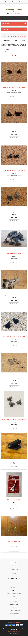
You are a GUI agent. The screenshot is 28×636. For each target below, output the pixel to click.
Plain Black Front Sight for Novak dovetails (14, 87)
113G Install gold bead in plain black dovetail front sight (14, 461)
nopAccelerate (16, 633)
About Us (14, 601)
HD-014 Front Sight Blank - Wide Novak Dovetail (14, 419)
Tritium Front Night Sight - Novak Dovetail (14, 170)
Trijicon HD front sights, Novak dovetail (14, 295)
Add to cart (15, 96)
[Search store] (14, 6)
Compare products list (14, 613)
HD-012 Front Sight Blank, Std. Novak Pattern (14, 336)
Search (22, 6)
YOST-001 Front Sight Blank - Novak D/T (14, 212)
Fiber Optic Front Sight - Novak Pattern (14, 129)
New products (14, 616)
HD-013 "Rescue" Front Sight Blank (14, 378)
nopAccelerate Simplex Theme (14, 631)
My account (14, 573)
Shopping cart (14, 575)
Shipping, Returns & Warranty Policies (14, 593)
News (14, 582)
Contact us (14, 587)
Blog (14, 584)
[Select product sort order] (7, 52)
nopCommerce (17, 622)
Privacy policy (14, 596)
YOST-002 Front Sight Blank (14, 253)
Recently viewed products (14, 610)
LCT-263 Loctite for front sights (14, 499)
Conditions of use (14, 598)
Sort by (7, 49)
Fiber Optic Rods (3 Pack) (14, 541)
